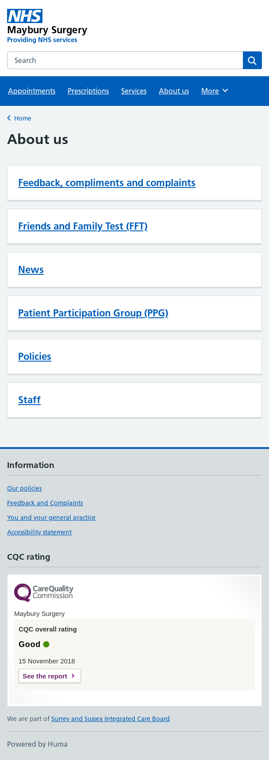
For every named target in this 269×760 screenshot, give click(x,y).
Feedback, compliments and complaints (107, 182)
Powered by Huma (37, 744)
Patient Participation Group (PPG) (93, 313)
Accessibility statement (39, 532)
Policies (34, 356)
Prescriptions (88, 90)
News (31, 269)
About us (174, 90)
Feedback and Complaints (45, 503)
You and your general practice (51, 518)
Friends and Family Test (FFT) (82, 226)
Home (22, 118)
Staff (29, 400)
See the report (45, 676)
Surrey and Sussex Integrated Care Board (110, 719)
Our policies (24, 488)
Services (133, 90)
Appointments (31, 90)
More (215, 90)
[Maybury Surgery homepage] (83, 26)
